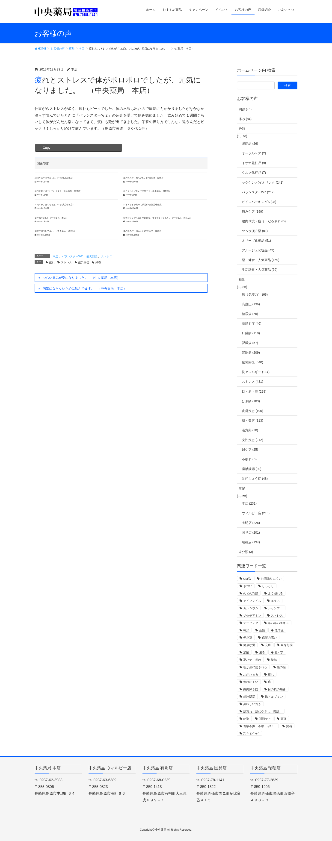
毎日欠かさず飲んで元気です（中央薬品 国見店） (147, 191)
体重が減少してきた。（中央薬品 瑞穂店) (55, 231)
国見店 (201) (251, 532)
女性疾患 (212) (252, 440)
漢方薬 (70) (250, 430)
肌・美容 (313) (252, 420)
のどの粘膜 (250, 593)
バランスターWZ (72, 256)
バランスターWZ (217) (258, 192)
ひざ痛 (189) (251, 401)
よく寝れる (275, 593)
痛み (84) (245, 119)
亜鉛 (262, 630)
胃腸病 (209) (251, 352)
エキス (275, 601)
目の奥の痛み (277, 689)
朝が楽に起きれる (255, 667)
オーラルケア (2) (254, 153)
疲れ (52, 262)
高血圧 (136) (251, 304)
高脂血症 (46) (251, 323)
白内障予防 (250, 689)
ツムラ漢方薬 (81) (255, 231)
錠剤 (246, 718)
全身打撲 (287, 645)
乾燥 (246, 630)
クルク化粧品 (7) (254, 172)
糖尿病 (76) (250, 314)
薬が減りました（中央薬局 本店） (51, 218)
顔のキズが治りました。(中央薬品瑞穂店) (54, 178)
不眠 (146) (249, 459)
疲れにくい (250, 682)
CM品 (247, 578)
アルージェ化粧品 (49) (258, 250)
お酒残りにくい (271, 578)
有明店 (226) (251, 523)
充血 (268, 645)
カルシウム (250, 608)
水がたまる (250, 674)
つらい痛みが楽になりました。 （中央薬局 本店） (81, 277)
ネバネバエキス (278, 623)
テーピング (250, 623)
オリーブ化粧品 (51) (256, 240)
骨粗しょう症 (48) (255, 478)
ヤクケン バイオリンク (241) (262, 182)
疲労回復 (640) (252, 362)
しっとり (268, 586)
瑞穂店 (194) (251, 542)
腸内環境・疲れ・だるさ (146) (264, 221)
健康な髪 (249, 645)
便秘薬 (247, 637)
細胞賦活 (249, 696)
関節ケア (265, 718)
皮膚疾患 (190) (252, 411)
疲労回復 (92, 256)
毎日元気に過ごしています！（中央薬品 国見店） (58, 191)
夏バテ (279, 652)
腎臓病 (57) (250, 343)
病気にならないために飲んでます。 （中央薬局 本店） (85, 288)
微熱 (274, 660)
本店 (55, 256)
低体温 (279, 630)
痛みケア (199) (252, 211)
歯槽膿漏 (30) (251, 469)
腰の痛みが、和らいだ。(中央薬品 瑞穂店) (143, 178)
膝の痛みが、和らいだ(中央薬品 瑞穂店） (143, 231)
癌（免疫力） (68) (255, 294)
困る (262, 652)
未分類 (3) (246, 552)
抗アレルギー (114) (256, 372)
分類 (242, 128)
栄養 (98, 262)
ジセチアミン (252, 615)
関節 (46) (245, 109)
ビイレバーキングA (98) (259, 202)
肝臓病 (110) (251, 333)
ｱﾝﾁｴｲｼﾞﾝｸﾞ (251, 733)
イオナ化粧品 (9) (254, 163)
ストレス (106, 256)
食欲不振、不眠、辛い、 (259, 726)
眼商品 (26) (250, 143)
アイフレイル (252, 601)
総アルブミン (274, 696)
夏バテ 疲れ (252, 660)
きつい (247, 586)
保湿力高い (269, 637)
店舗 (242, 488)
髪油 (289, 726)
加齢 (246, 652)
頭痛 (284, 718)
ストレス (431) (252, 381)
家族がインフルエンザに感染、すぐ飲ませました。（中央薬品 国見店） (157, 218)
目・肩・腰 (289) (254, 391)
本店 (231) (249, 503)
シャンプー (275, 608)
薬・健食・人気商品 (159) (260, 260)
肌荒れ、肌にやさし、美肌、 (262, 711)
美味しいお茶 (252, 704)
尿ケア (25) (250, 449)
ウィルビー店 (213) (256, 513)
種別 (242, 279)
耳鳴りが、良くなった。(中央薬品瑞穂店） (55, 204)
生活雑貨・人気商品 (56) (260, 269)
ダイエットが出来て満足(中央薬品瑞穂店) (142, 204)
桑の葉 (281, 667)
